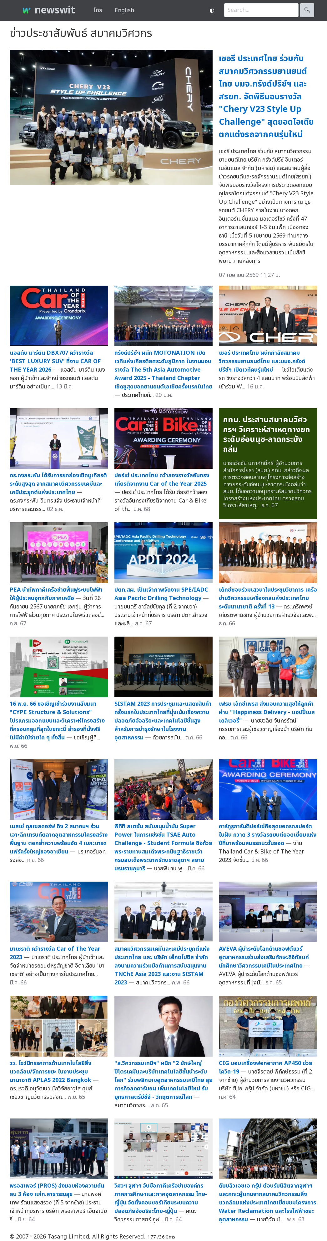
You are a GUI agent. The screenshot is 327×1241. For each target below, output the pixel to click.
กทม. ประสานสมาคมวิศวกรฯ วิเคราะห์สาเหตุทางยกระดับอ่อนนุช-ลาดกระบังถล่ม (266, 434)
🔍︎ (307, 10)
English (124, 10)
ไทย (98, 10)
